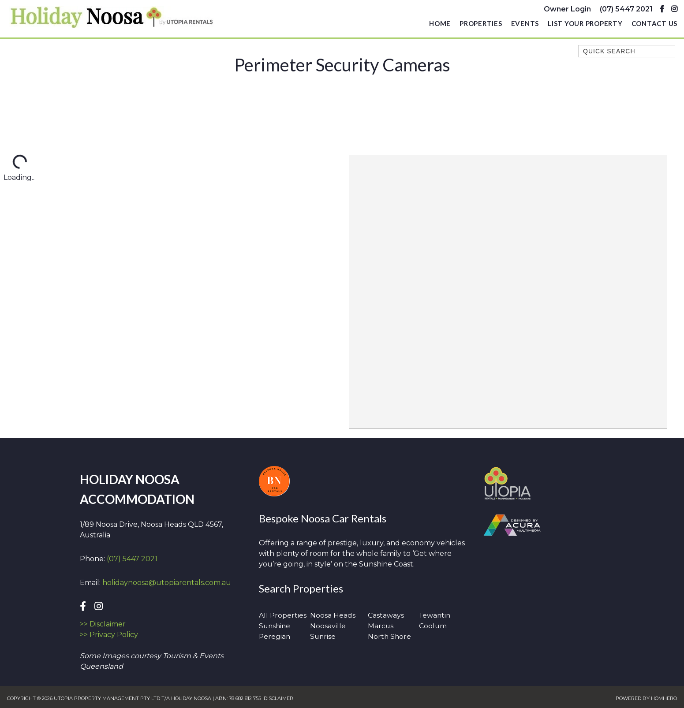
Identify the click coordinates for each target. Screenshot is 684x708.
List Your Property (585, 25)
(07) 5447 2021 (626, 9)
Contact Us (655, 25)
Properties (481, 25)
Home (440, 25)
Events (525, 25)
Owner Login (567, 9)
